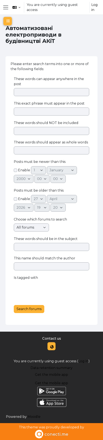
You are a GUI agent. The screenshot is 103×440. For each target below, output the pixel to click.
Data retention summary (51, 368)
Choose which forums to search (40, 219)
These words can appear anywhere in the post (49, 81)
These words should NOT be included (46, 123)
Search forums (29, 309)
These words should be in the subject (46, 239)
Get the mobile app (51, 375)
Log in (94, 7)
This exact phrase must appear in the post (49, 103)
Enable (22, 170)
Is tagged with (26, 278)
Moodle (34, 417)
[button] (16, 7)
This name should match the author (44, 258)
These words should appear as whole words (51, 142)
